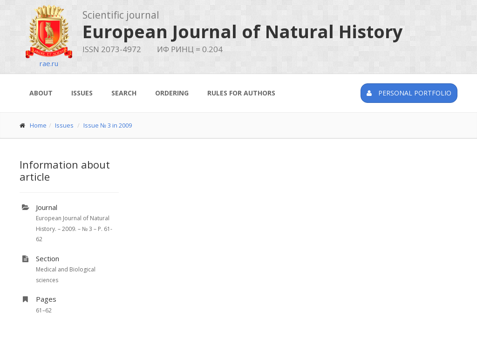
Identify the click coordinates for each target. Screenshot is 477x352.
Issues (82, 92)
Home (38, 125)
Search (123, 92)
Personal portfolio (409, 92)
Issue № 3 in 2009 (107, 125)
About (41, 92)
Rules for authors (241, 92)
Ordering (172, 92)
